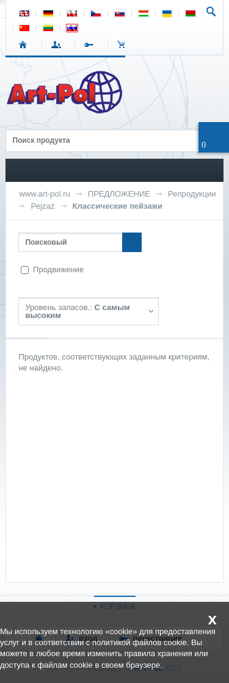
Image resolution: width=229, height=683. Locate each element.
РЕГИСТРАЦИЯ (91, 44)
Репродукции (192, 193)
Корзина (124, 44)
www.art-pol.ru (44, 193)
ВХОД (58, 44)
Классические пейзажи (117, 206)
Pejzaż (42, 206)
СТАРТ (25, 44)
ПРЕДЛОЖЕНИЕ (119, 193)
